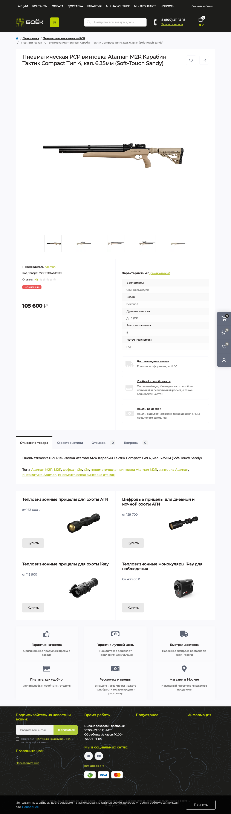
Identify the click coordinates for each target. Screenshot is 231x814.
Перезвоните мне (27, 763)
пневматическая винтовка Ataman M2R (124, 470)
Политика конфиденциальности (53, 738)
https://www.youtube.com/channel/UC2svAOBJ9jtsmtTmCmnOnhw (99, 756)
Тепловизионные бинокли (153, 745)
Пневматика (31, 38)
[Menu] (54, 22)
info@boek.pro (94, 765)
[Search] (89, 22)
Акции (23, 6)
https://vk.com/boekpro (88, 756)
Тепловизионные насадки (153, 740)
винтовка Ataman (173, 470)
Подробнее (30, 807)
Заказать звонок (172, 24)
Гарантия (94, 6)
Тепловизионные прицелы (153, 726)
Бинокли (142, 773)
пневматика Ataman (39, 475)
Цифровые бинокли (149, 754)
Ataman (50, 266)
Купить (33, 543)
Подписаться (66, 729)
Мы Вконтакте (145, 6)
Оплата (57, 6)
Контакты (39, 6)
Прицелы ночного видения (154, 759)
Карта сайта (195, 754)
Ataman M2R (41, 470)
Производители (198, 759)
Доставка (75, 6)
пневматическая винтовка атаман (86, 475)
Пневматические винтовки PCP (64, 38)
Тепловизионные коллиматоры (157, 735)
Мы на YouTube (118, 6)
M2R (57, 470)
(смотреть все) (160, 273)
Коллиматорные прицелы (153, 778)
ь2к (86, 470)
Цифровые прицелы (149, 749)
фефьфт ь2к (72, 470)
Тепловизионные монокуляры (156, 730)
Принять (201, 805)
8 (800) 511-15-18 (173, 20)
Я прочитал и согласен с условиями (47, 740)
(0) (36, 279)
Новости (167, 6)
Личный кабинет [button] (202, 6)
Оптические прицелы (150, 768)
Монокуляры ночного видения (156, 763)
